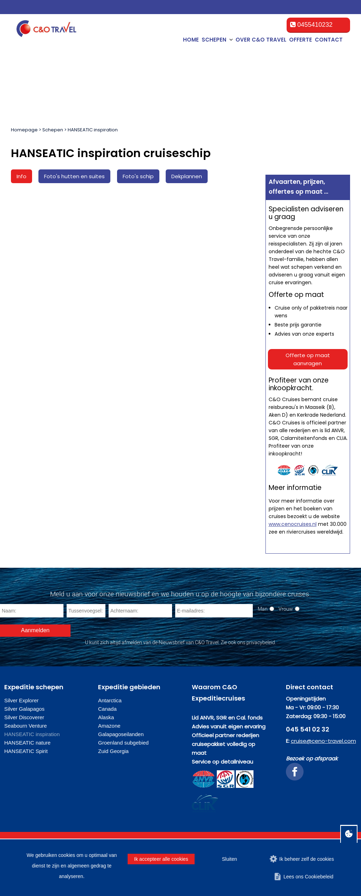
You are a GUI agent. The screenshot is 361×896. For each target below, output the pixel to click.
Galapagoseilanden (120, 734)
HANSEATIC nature (27, 743)
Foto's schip (138, 176)
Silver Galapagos (24, 709)
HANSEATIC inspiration (93, 129)
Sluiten (229, 859)
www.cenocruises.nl (293, 524)
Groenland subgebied (123, 743)
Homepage (24, 129)
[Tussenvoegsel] (86, 610)
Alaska (106, 717)
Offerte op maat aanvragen (308, 359)
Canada (107, 709)
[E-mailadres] (214, 610)
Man (263, 608)
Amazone (109, 726)
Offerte (300, 39)
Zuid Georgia (113, 751)
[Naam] (31, 610)
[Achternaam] (140, 610)
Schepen (52, 129)
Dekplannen (186, 176)
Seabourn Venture (25, 726)
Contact (329, 39)
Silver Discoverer (24, 717)
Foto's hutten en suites (74, 176)
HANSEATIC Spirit (26, 751)
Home (191, 39)
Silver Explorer (21, 700)
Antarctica (110, 700)
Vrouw (286, 608)
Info (21, 176)
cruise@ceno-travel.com (323, 741)
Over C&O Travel (260, 39)
